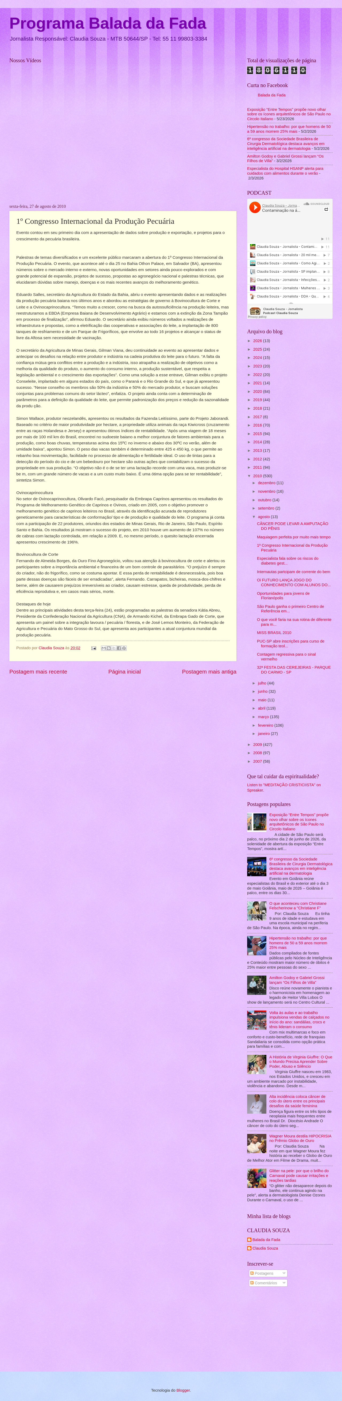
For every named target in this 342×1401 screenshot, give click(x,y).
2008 (258, 753)
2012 (258, 459)
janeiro (264, 733)
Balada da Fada (272, 95)
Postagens (261, 1273)
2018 (258, 408)
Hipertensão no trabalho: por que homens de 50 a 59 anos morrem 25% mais (289, 129)
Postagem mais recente (38, 671)
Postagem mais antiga (209, 671)
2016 (258, 425)
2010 (258, 476)
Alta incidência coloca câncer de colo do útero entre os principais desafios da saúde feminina (297, 1101)
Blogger (183, 1390)
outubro (265, 500)
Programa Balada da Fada (107, 23)
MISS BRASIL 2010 (274, 633)
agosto (264, 517)
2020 (258, 391)
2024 (258, 357)
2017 (258, 417)
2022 (258, 375)
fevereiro (266, 725)
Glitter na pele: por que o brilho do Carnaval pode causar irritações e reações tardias (299, 1175)
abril (262, 708)
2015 (258, 434)
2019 (258, 400)
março (264, 717)
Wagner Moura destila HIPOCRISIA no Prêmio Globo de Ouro (300, 1138)
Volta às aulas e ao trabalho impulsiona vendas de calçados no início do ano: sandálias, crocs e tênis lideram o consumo (299, 1020)
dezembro (267, 483)
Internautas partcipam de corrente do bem (293, 572)
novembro (267, 491)
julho (262, 683)
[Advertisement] (290, 1330)
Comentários (263, 1283)
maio (262, 700)
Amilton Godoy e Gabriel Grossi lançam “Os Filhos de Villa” (297, 980)
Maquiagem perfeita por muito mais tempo (294, 537)
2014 (258, 442)
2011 (258, 467)
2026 (258, 341)
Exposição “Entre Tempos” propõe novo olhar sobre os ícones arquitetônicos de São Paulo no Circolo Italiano (289, 114)
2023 (258, 366)
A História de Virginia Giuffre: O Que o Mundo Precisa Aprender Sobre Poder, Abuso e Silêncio (300, 1062)
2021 (258, 383)
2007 (258, 761)
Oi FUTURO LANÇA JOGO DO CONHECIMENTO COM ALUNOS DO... (294, 582)
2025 (258, 349)
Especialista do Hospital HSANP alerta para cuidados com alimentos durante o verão (285, 170)
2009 (258, 744)
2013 (258, 450)
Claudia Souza (265, 1248)
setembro (266, 508)
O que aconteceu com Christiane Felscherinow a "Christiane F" (298, 905)
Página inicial (124, 671)
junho (263, 691)
